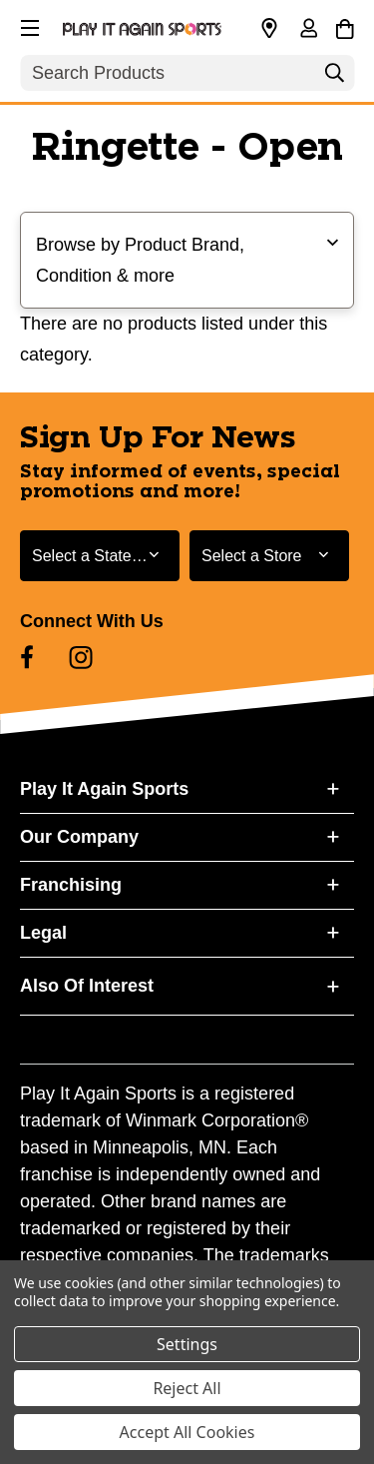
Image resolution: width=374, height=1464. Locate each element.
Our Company (79, 837)
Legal (43, 933)
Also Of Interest (87, 986)
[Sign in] (308, 30)
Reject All (186, 1388)
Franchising (71, 885)
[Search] (334, 78)
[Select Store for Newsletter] (269, 555)
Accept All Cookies (187, 1432)
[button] (28, 25)
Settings (187, 1344)
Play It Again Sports (104, 789)
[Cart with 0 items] (344, 26)
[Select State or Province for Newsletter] (100, 555)
